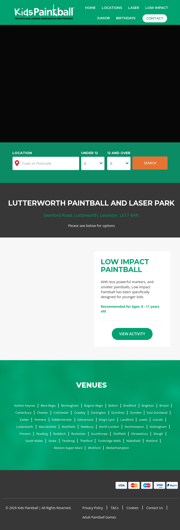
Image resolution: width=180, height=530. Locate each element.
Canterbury (23, 412)
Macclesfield (47, 427)
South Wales (34, 441)
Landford (126, 419)
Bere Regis (48, 405)
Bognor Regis (93, 405)
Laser (133, 8)
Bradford (129, 405)
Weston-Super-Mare (68, 448)
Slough (158, 434)
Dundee (135, 412)
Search (150, 163)
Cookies (133, 508)
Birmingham (70, 405)
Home (90, 8)
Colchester (60, 412)
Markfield (68, 427)
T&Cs (115, 508)
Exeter (24, 419)
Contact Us (154, 508)
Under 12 (89, 153)
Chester (42, 412)
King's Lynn (107, 419)
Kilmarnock (86, 419)
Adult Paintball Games (99, 517)
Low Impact (156, 8)
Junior (103, 18)
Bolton (113, 405)
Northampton (134, 427)
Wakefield (133, 441)
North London (109, 427)
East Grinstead (157, 412)
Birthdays (125, 18)
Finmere (40, 419)
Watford (151, 441)
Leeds (143, 419)
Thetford (86, 441)
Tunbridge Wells (109, 441)
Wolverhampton (117, 448)
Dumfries (117, 412)
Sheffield (119, 434)
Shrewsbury (139, 434)
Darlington (98, 412)
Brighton (148, 405)
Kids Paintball (44, 12)
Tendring (68, 441)
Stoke (52, 441)
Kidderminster (62, 419)
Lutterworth (24, 427)
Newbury (87, 427)
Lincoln (158, 419)
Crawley (79, 412)
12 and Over (118, 153)
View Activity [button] (132, 333)
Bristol (164, 405)
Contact (154, 18)
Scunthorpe (99, 434)
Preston (25, 434)
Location (22, 153)
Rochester (78, 434)
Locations (112, 8)
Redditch (59, 434)
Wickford (94, 448)
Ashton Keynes (24, 405)
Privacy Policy (92, 508)
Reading (42, 434)
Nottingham (158, 427)
